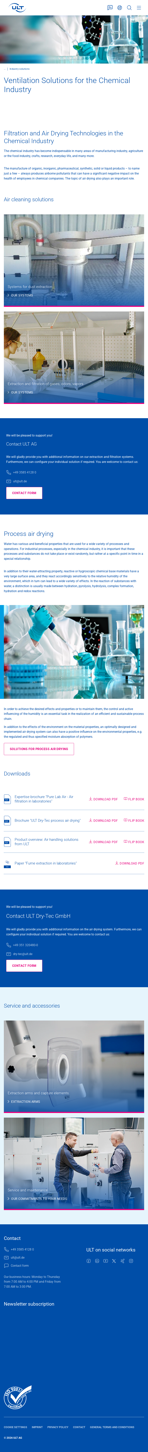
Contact (79, 1427)
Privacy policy (57, 1427)
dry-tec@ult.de (22, 954)
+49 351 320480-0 (25, 945)
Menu (139, 7)
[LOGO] (17, 7)
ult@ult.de (20, 481)
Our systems (22, 295)
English (120, 7)
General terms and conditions (112, 1427)
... (5, 68)
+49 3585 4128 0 (24, 472)
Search (129, 7)
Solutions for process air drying (39, 749)
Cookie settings (15, 1427)
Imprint (37, 1427)
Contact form (110, 7)
